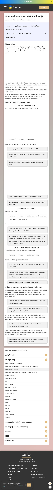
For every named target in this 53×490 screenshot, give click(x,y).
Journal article (9, 393)
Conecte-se (44, 7)
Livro (8, 33)
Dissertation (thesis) (11, 390)
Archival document (10, 378)
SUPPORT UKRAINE (25, 2)
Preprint (7, 405)
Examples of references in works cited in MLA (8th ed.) (21, 366)
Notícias (10, 474)
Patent (7, 402)
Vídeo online (10, 37)
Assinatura (34, 471)
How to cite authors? (11, 369)
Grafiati (13, 20)
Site (14, 33)
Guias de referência (14, 471)
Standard (8, 411)
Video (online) (9, 414)
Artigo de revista (25, 33)
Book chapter (9, 384)
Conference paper (10, 387)
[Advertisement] (26, 68)
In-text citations (9, 375)
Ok (29, 485)
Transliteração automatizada (17, 468)
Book (6, 381)
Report (7, 408)
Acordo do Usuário (37, 474)
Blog (9, 477)
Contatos (34, 465)
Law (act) (8, 396)
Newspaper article (10, 399)
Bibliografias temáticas (15, 465)
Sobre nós (34, 468)
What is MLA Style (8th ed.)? (13, 363)
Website (7, 417)
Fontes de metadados (38, 477)
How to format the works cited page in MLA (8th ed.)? (21, 372)
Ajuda (9, 480)
